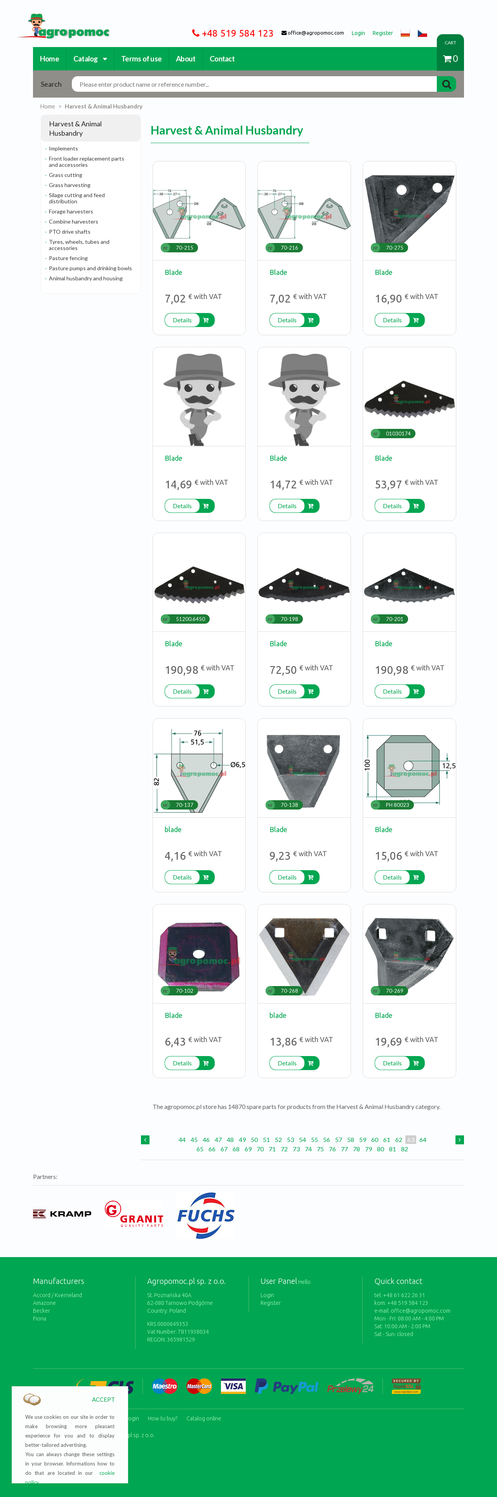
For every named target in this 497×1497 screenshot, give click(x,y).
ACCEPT (103, 1399)
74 (308, 1148)
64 (422, 1139)
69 (248, 1148)
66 (212, 1148)
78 (356, 1148)
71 (272, 1148)
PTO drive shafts (69, 231)
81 (392, 1148)
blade (173, 829)
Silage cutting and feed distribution (77, 198)
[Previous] (145, 1139)
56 (326, 1139)
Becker (41, 1311)
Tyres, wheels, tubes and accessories (79, 244)
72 (284, 1148)
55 (314, 1139)
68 (236, 1148)
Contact (222, 58)
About (185, 58)
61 (386, 1139)
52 (278, 1139)
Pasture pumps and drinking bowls (90, 268)
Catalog (90, 58)
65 (199, 1148)
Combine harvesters (73, 221)
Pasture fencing (68, 258)
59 (362, 1139)
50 (254, 1139)
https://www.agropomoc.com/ (57, 18)
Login (267, 1295)
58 (350, 1139)
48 (230, 1139)
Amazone (44, 1303)
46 (206, 1139)
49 (242, 1139)
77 (344, 1148)
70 (260, 1148)
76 (332, 1148)
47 (218, 1139)
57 (338, 1139)
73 (296, 1148)
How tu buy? (162, 1416)
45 (194, 1139)
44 (182, 1139)
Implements (63, 148)
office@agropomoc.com (420, 1311)
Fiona (39, 1318)
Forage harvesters (71, 211)
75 (320, 1148)
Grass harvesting (69, 185)
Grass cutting (65, 174)
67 (224, 1148)
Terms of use (141, 58)
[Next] (459, 1139)
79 (368, 1148)
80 (380, 1148)
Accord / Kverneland (57, 1295)
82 (404, 1148)
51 (266, 1139)
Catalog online (203, 1416)
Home (49, 58)
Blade (173, 272)
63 (410, 1139)
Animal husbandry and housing (86, 278)
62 (398, 1139)
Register (271, 1303)
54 (302, 1139)
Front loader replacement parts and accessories (86, 161)
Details (182, 320)
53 (290, 1139)
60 (374, 1139)
